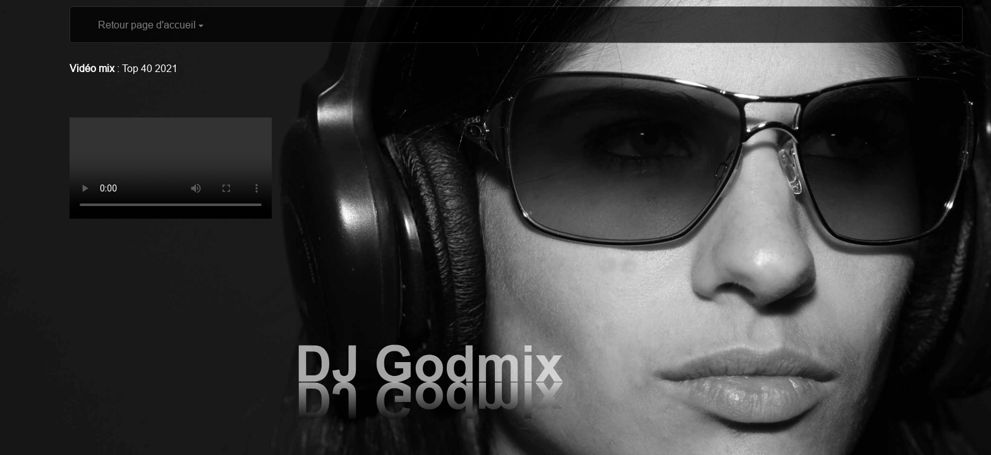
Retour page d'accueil (151, 24)
